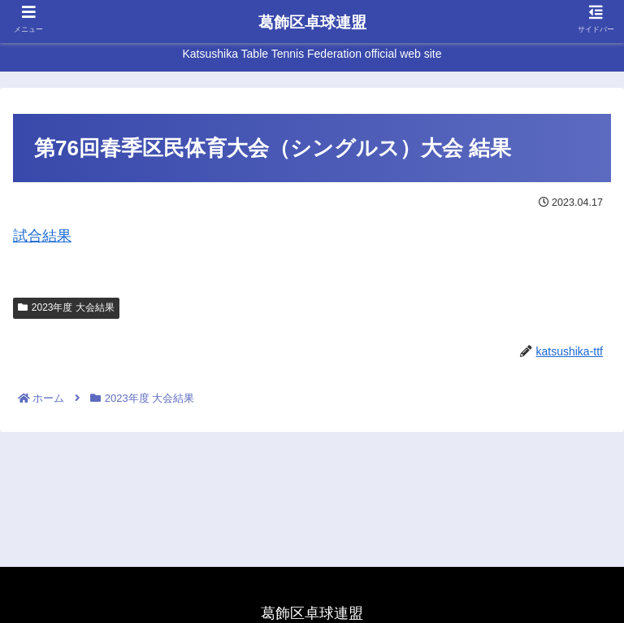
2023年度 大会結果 (66, 307)
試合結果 (42, 236)
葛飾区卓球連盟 (312, 22)
